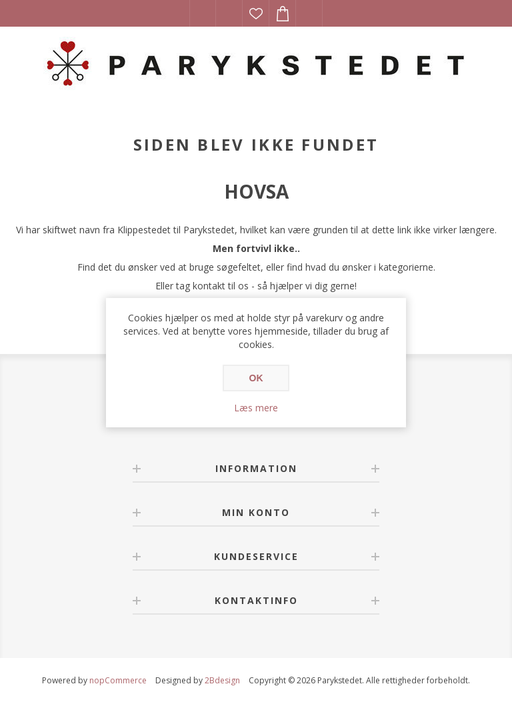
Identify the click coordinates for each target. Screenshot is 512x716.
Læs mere (256, 407)
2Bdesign (222, 680)
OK (256, 378)
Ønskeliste (256, 13)
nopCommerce (118, 680)
